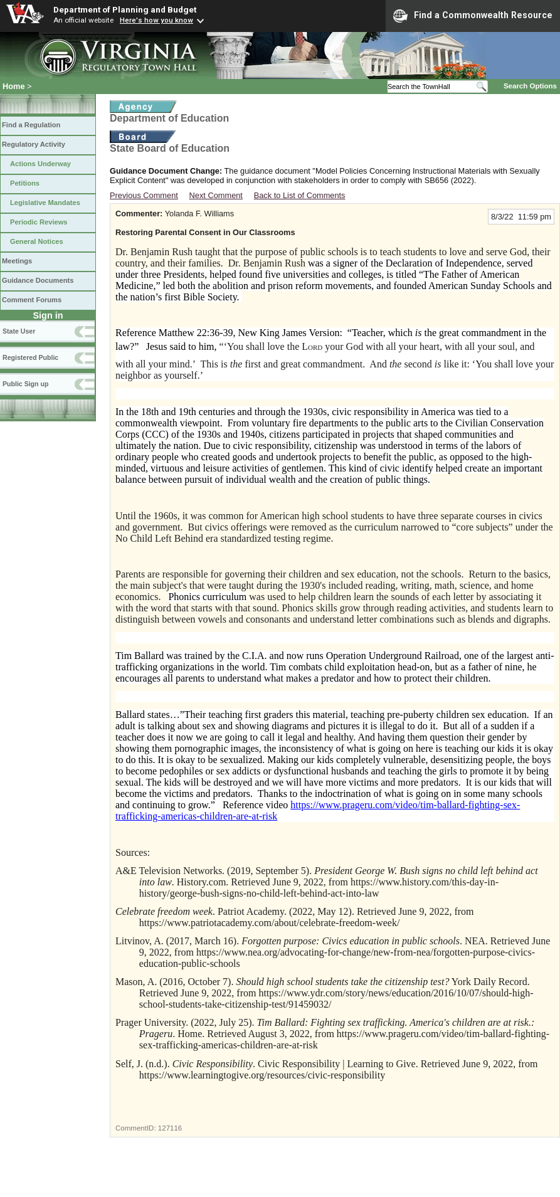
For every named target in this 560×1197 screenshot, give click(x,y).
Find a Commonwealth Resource (472, 15)
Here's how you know (156, 20)
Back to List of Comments (300, 195)
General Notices (36, 241)
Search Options (530, 86)
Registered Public (30, 357)
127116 (170, 1128)
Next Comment (216, 195)
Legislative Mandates (45, 202)
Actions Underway (40, 163)
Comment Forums (31, 299)
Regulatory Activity (33, 144)
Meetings (17, 261)
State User (19, 331)
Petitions (25, 183)
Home (14, 86)
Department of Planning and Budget (124, 9)
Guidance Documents (37, 280)
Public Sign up (25, 384)
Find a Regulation (31, 125)
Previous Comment (144, 195)
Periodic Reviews (39, 222)
